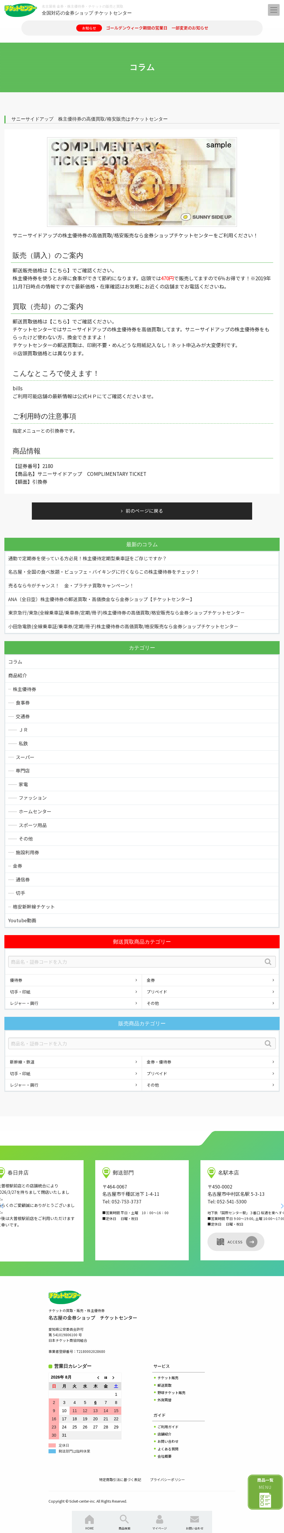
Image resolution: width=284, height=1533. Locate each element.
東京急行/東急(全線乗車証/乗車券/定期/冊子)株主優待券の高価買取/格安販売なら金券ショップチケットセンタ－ (126, 612)
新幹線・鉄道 (22, 1062)
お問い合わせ (168, 1441)
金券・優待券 (159, 1062)
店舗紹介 (164, 1433)
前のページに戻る (144, 510)
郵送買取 (164, 1385)
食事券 (23, 702)
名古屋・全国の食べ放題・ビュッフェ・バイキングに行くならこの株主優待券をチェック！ (104, 571)
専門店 (23, 770)
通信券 (23, 879)
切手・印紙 (20, 992)
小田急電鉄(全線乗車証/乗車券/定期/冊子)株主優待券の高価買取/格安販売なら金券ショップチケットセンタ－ (123, 626)
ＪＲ (23, 729)
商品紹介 (17, 675)
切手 (20, 892)
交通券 (23, 716)
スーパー (25, 757)
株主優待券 (24, 688)
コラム (15, 661)
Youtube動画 (22, 920)
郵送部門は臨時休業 (74, 1451)
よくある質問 (168, 1448)
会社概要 (164, 1456)
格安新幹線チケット (34, 906)
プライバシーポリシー (167, 1479)
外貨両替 (164, 1399)
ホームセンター (35, 811)
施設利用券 (27, 852)
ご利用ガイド (168, 1426)
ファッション (33, 797)
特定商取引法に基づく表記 (120, 1479)
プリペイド (157, 992)
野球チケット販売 (171, 1392)
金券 (17, 865)
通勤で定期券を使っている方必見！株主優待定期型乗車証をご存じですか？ (87, 558)
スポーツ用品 (33, 825)
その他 (26, 838)
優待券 (16, 980)
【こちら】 (59, 270)
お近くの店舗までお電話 (172, 286)
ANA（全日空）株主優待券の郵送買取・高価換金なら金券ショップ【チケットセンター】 (101, 599)
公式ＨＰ (87, 396)
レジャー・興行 (24, 1003)
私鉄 (23, 743)
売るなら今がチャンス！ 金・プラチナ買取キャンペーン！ (71, 585)
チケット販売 (168, 1377)
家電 (23, 784)
